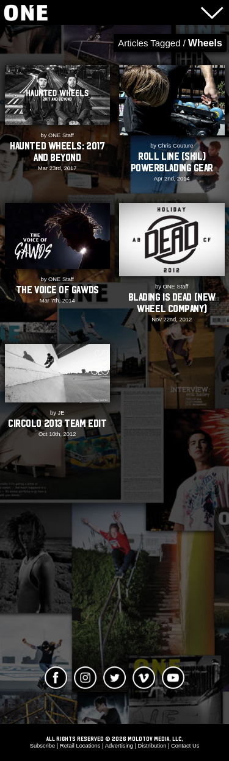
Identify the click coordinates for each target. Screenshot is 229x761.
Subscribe (43, 746)
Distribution (152, 746)
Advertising (119, 746)
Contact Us (185, 746)
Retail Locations (80, 746)
